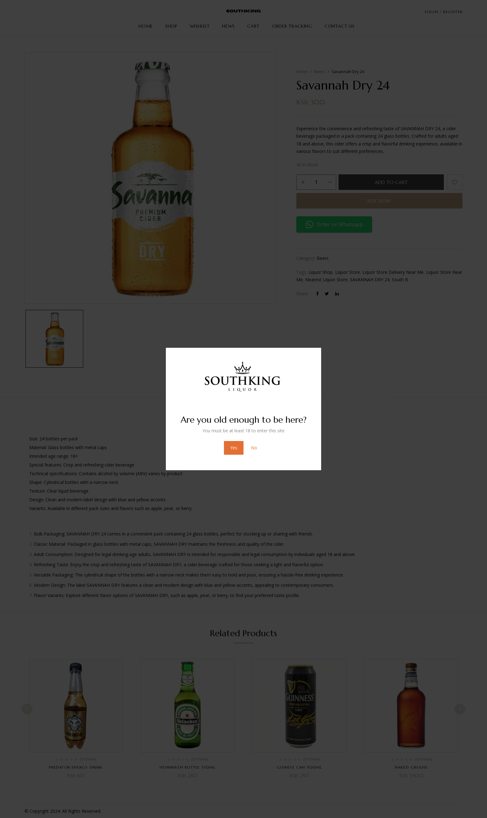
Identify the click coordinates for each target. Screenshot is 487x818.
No (254, 448)
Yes (233, 448)
